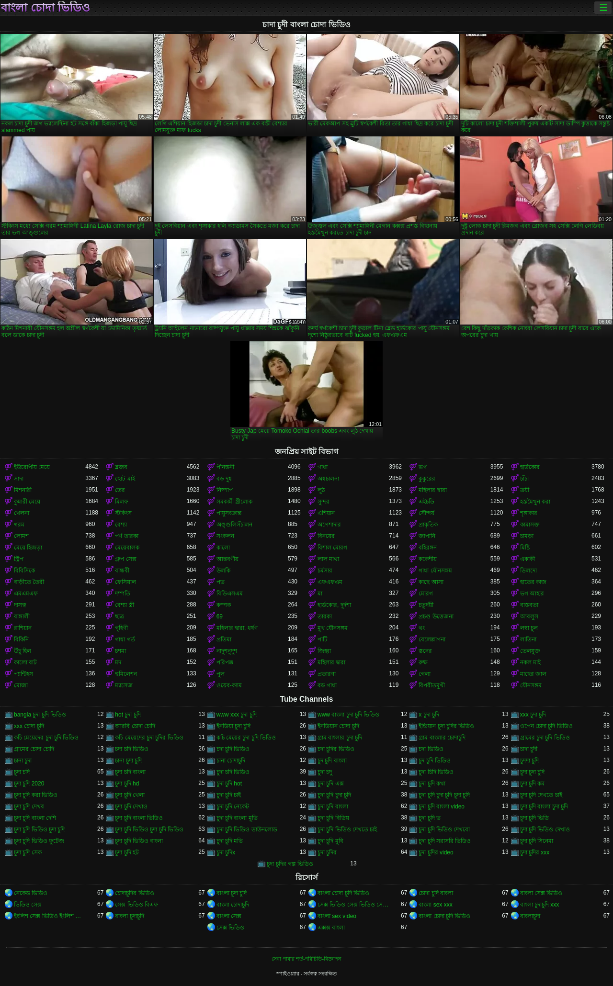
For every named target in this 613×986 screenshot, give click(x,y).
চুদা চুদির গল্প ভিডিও (290, 864)
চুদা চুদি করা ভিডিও (35, 795)
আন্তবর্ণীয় (227, 559)
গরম (19, 524)
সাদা (18, 478)
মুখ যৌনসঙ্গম (333, 628)
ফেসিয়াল (125, 582)
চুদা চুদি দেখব (29, 806)
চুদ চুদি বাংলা (332, 760)
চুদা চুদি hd (127, 783)
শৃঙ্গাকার (528, 513)
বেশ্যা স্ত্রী (124, 605)
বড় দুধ (224, 478)
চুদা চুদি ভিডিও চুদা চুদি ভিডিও (149, 829)
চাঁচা (524, 478)
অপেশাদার (329, 524)
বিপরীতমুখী (432, 685)
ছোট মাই (125, 478)
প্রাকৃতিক (428, 524)
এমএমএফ (26, 593)
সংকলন (225, 536)
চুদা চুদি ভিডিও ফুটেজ (39, 841)
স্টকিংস (123, 513)
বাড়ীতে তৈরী (29, 582)
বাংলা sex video (337, 916)
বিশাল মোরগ (332, 547)
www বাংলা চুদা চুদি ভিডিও (348, 714)
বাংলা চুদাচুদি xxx (539, 904)
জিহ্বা (324, 651)
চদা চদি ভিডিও (131, 749)
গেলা (425, 674)
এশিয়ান (326, 513)
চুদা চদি (22, 772)
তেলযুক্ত (530, 651)
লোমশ (21, 536)
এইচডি (426, 501)
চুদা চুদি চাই (228, 795)
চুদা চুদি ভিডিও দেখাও (545, 829)
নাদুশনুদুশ (226, 651)
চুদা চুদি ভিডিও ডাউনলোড (246, 829)
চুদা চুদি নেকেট (233, 806)
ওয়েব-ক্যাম (229, 685)
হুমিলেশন (126, 674)
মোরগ (426, 593)
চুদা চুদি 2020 (29, 783)
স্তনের (425, 651)
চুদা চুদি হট (127, 852)
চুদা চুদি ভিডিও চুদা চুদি (39, 829)
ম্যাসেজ (124, 685)
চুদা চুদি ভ (430, 818)
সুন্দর (323, 501)
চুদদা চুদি (529, 760)
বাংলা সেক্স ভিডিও (541, 893)
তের (120, 490)
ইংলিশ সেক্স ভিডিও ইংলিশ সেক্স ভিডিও (49, 916)
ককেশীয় (428, 559)
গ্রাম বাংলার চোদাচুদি (442, 737)
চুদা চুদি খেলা (130, 795)
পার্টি (323, 639)
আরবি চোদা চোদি (135, 726)
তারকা (325, 616)
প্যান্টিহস (23, 674)
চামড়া (527, 536)
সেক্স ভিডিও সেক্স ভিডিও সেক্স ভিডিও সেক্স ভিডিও (353, 904)
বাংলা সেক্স (228, 916)
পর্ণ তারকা (126, 536)
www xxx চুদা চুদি (236, 714)
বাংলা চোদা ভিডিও (45, 7)
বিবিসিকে (24, 570)
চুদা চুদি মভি (229, 841)
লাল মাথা (328, 559)
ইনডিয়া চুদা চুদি (233, 726)
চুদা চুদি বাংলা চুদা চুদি (544, 806)
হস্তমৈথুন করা (535, 501)
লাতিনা (528, 639)
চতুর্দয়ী (426, 605)
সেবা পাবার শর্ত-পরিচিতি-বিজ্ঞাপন (306, 959)
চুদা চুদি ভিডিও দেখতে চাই (347, 829)
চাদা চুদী (528, 749)
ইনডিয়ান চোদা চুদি (338, 726)
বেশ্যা (121, 524)
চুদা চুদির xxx (535, 852)
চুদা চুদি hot (229, 783)
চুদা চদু (325, 772)
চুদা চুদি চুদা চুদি (334, 795)
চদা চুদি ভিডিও (233, 749)
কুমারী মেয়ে (27, 501)
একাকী (527, 559)
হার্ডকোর (530, 467)
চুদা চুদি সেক (28, 852)
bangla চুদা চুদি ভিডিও (40, 714)
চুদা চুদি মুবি (330, 841)
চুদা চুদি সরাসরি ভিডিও (445, 841)
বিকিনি (21, 639)
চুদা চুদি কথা (432, 783)
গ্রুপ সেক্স (125, 559)
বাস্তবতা (529, 605)
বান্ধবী (122, 570)
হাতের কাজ (533, 582)
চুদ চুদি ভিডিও (435, 760)
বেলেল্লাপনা (432, 639)
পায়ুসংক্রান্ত (228, 513)
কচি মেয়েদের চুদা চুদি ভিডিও (46, 737)
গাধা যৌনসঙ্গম (435, 570)
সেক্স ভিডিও (230, 927)
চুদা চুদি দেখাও (131, 806)
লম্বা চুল (529, 628)
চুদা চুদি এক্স (331, 783)
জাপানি (427, 536)
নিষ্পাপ (224, 490)
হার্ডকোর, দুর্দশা (334, 605)
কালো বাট (25, 662)
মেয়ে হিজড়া (28, 547)
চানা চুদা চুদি (128, 760)
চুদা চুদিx (225, 852)
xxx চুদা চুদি (533, 714)
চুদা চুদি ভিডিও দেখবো (444, 829)
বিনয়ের (326, 536)
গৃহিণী (121, 628)
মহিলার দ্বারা (432, 490)
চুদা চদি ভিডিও (233, 772)
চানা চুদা (23, 760)
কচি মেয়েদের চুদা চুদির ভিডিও (149, 737)
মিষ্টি (525, 547)
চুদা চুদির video (436, 852)
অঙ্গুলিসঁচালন (234, 524)
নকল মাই (530, 662)
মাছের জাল (533, 674)
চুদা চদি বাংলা (130, 772)
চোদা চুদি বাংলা (436, 893)
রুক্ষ (423, 662)
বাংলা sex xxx (435, 904)
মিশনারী (23, 490)
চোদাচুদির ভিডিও (134, 893)
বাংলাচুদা (530, 916)
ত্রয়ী (524, 490)
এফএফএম (330, 582)
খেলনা (21, 513)
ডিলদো (528, 570)
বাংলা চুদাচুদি (129, 916)
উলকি (223, 570)
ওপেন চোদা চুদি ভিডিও (546, 726)
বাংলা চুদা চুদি (231, 893)
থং (422, 628)
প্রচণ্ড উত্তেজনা (436, 616)
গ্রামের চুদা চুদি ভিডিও (545, 737)
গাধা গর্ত (125, 639)
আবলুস (529, 616)
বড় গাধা (327, 685)
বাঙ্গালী (22, 616)
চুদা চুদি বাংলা (333, 806)
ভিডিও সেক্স (28, 904)
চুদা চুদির (327, 852)
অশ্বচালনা (328, 478)
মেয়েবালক (127, 547)
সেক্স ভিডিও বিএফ (136, 904)
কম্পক (223, 605)
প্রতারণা (327, 674)
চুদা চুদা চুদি (532, 772)
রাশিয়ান (23, 628)
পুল (220, 674)
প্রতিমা (223, 639)
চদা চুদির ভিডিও (336, 749)
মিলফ (121, 501)
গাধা (323, 467)
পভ (220, 582)
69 (219, 616)
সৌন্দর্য (426, 513)
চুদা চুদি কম (532, 783)
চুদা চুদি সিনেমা (537, 841)
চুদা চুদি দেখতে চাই (541, 795)
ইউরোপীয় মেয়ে (32, 467)
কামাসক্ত (530, 524)
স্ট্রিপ (18, 559)
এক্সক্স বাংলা (331, 927)
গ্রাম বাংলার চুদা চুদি (340, 737)
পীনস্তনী (225, 467)
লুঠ (321, 490)
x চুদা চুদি (429, 714)
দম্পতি (122, 593)
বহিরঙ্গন (428, 547)
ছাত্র (119, 616)
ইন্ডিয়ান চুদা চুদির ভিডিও (446, 726)
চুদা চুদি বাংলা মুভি (237, 818)
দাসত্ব (20, 605)
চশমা (120, 651)
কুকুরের (427, 478)
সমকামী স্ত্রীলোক (234, 501)
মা (320, 593)
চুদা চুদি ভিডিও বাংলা (139, 841)
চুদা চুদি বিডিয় (333, 818)
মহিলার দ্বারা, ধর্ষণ (237, 628)
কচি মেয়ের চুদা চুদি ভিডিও (246, 737)
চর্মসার (325, 570)
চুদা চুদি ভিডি (534, 818)
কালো (223, 547)
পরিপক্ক (224, 662)
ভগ (423, 467)
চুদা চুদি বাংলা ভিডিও (139, 818)
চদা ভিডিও (431, 749)
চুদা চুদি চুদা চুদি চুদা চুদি (444, 795)
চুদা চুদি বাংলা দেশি (35, 818)
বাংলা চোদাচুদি (232, 904)
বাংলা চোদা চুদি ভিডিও (343, 893)
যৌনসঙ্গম (531, 685)
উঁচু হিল (22, 651)
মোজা (21, 685)
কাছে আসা (431, 582)
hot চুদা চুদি (127, 714)
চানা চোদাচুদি (230, 760)
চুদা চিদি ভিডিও (436, 772)
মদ (118, 662)
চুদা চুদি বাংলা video (442, 806)
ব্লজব (121, 467)
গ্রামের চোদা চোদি (34, 749)
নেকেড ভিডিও (30, 893)
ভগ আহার (532, 593)
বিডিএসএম (229, 593)
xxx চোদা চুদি (29, 726)
